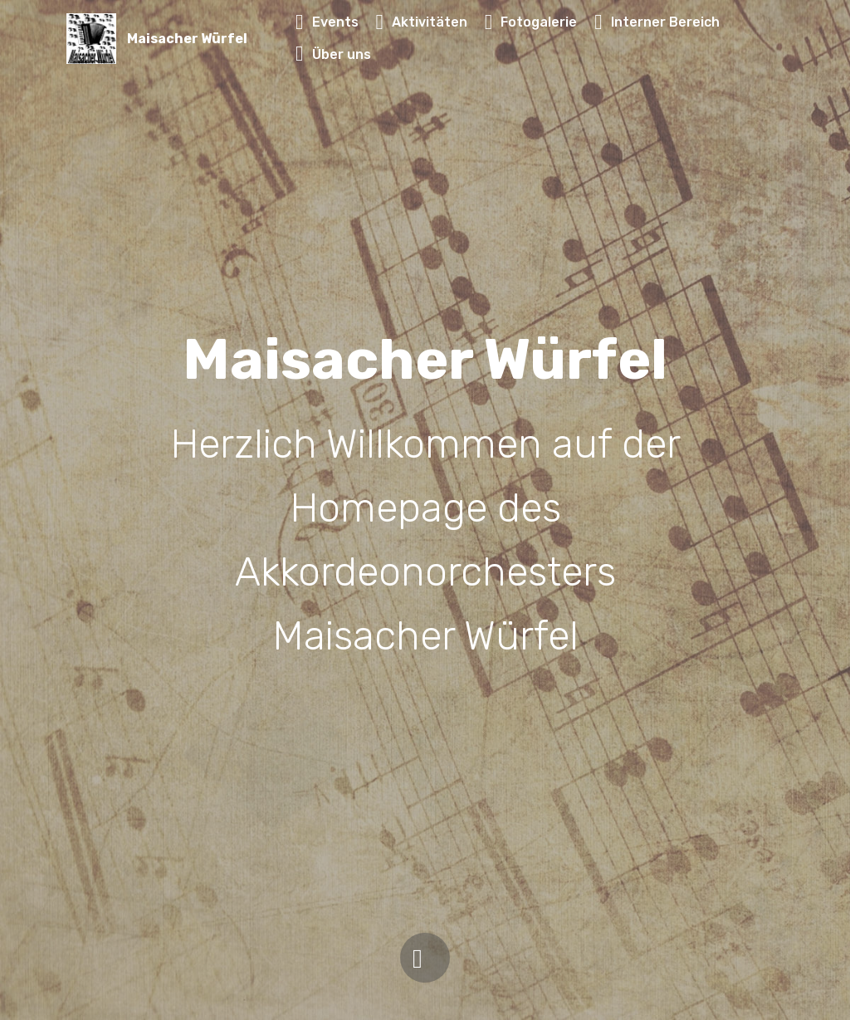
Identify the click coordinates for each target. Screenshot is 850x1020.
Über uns (333, 54)
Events (327, 22)
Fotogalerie (531, 22)
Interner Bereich (657, 22)
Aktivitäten (421, 22)
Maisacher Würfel (187, 39)
